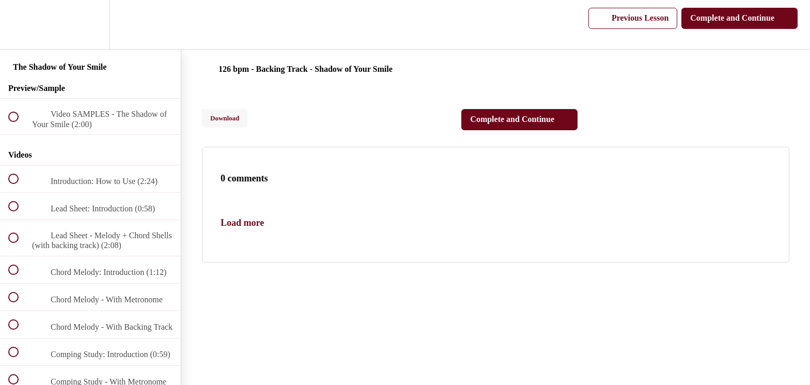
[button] (19, 24)
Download (224, 118)
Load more (242, 223)
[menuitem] (90, 24)
